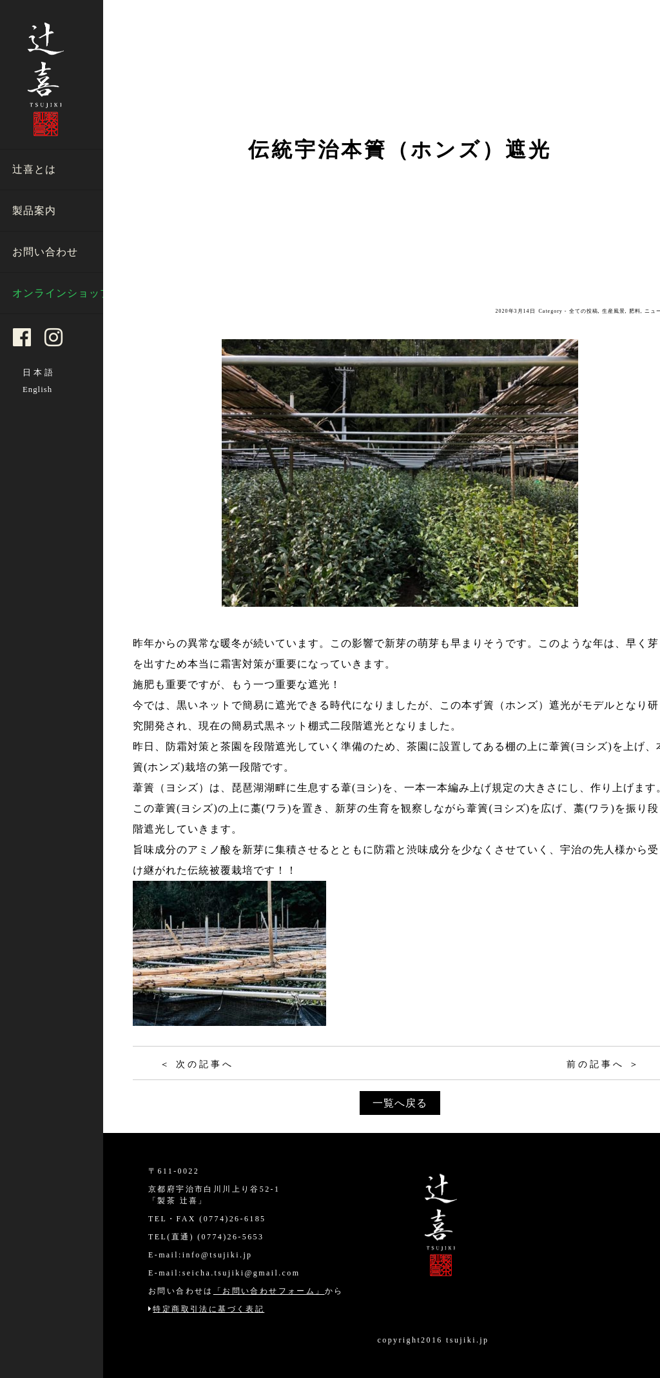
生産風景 (613, 311)
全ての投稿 (583, 311)
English (37, 389)
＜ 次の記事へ (197, 1064)
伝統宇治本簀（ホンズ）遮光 (400, 149)
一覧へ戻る (400, 1102)
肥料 (635, 311)
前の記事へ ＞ (604, 1064)
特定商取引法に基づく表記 (206, 1309)
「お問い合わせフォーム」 (269, 1290)
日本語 (39, 372)
